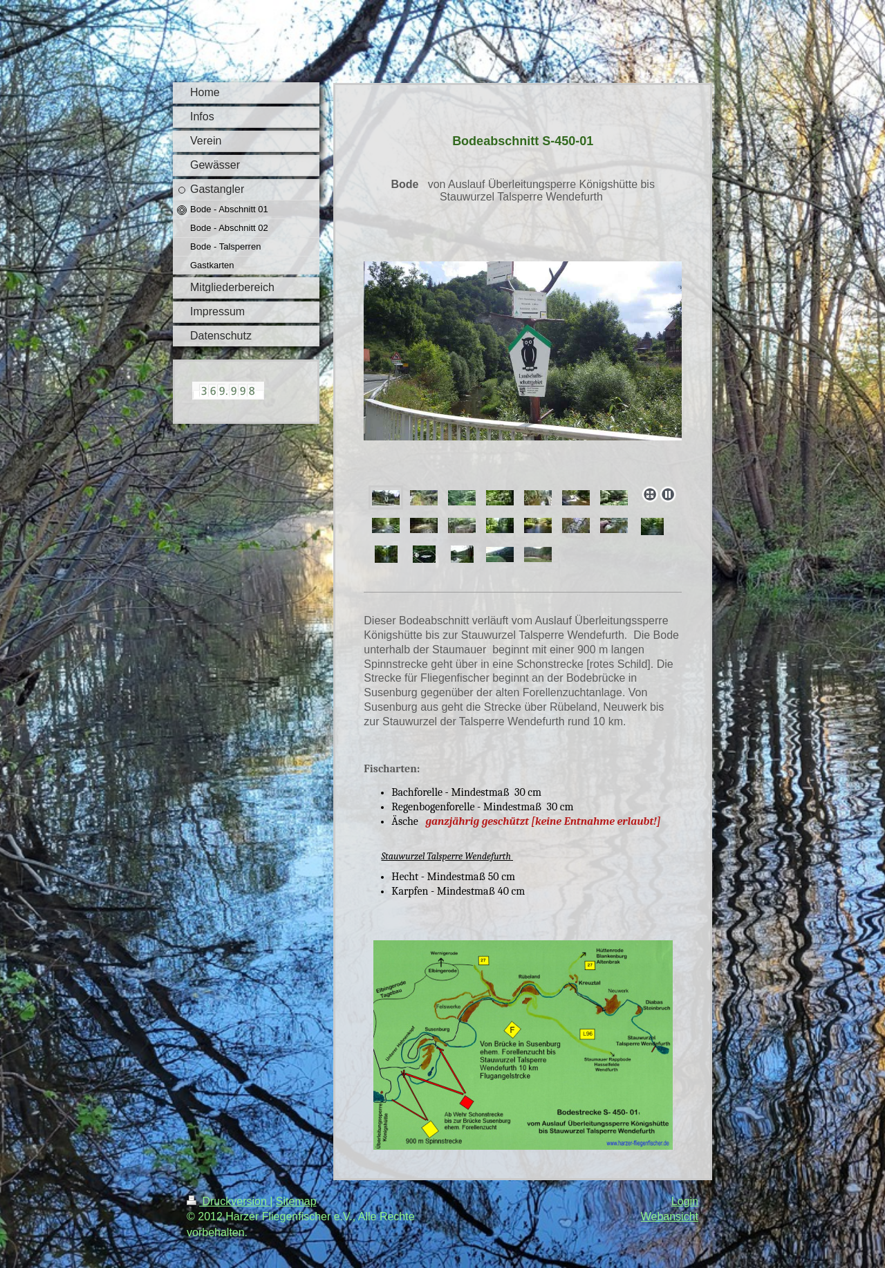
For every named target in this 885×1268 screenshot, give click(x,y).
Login (684, 1201)
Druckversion (228, 1201)
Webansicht (669, 1216)
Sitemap (296, 1201)
